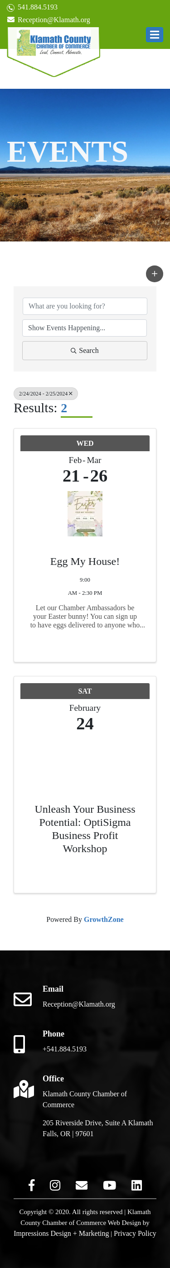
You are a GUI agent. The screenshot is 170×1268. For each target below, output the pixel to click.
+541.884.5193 (65, 1049)
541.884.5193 (32, 7)
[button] (154, 34)
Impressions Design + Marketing (61, 1233)
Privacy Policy (135, 1233)
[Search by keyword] (85, 306)
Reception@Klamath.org (48, 20)
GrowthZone (104, 919)
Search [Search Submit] (85, 350)
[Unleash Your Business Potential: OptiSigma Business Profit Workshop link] (85, 759)
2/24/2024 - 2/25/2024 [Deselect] (46, 394)
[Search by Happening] (84, 328)
